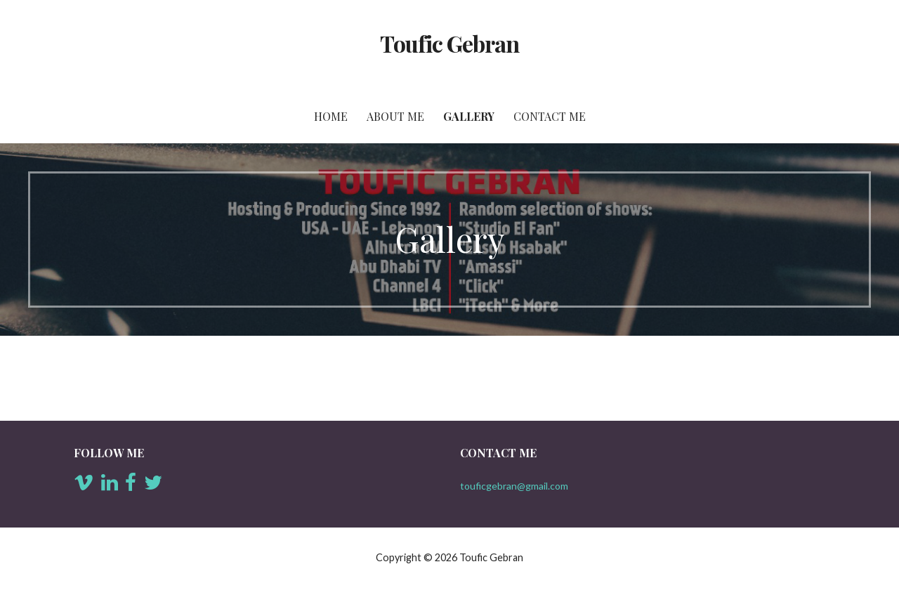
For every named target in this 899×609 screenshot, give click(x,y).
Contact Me (549, 116)
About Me (395, 116)
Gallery (468, 116)
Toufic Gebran (450, 43)
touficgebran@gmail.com (514, 486)
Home (331, 116)
